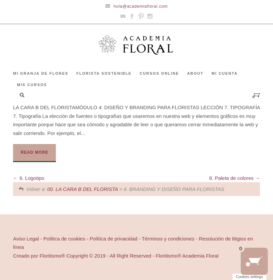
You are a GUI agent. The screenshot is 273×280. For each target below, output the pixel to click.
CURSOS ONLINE (159, 73)
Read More (34, 152)
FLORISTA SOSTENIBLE (103, 73)
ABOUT (195, 73)
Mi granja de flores (40, 73)
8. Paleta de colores (234, 178)
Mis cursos (32, 85)
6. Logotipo (28, 178)
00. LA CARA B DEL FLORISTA (82, 189)
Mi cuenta (224, 73)
